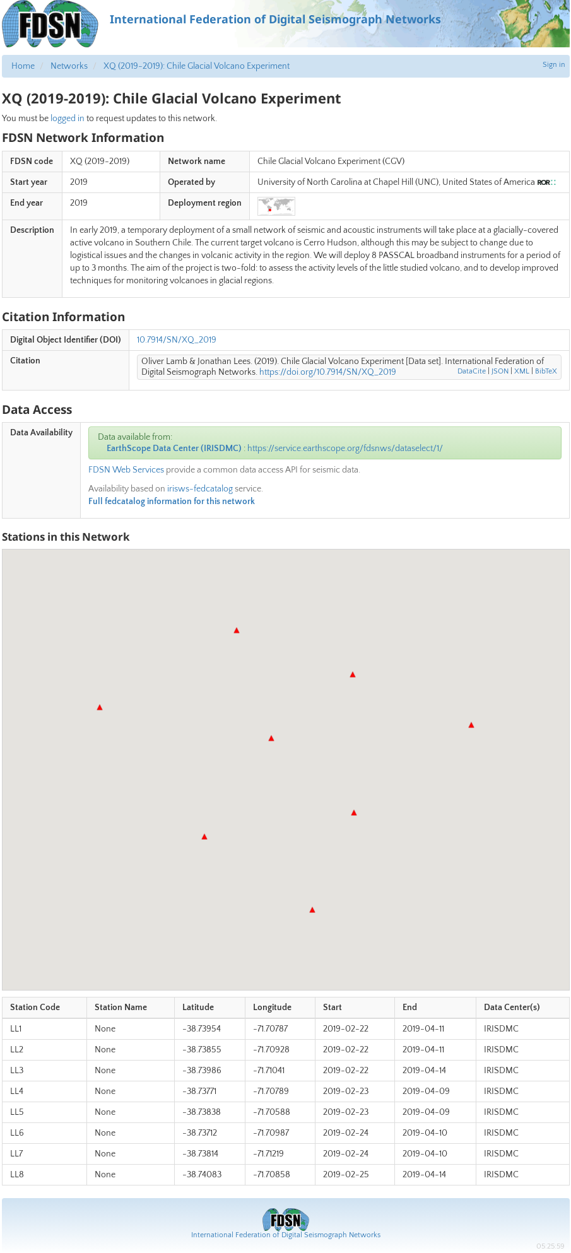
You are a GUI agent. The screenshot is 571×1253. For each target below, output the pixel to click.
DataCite (471, 371)
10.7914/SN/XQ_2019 (176, 340)
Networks (69, 66)
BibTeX (546, 371)
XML (521, 371)
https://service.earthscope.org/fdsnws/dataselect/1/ (345, 449)
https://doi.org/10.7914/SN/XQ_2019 (327, 372)
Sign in (554, 65)
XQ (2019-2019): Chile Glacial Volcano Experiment (196, 66)
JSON (500, 371)
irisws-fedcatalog (200, 489)
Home (23, 66)
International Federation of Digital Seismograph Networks (285, 1235)
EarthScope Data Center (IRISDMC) (174, 449)
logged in (67, 119)
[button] (354, 812)
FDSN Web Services (126, 470)
